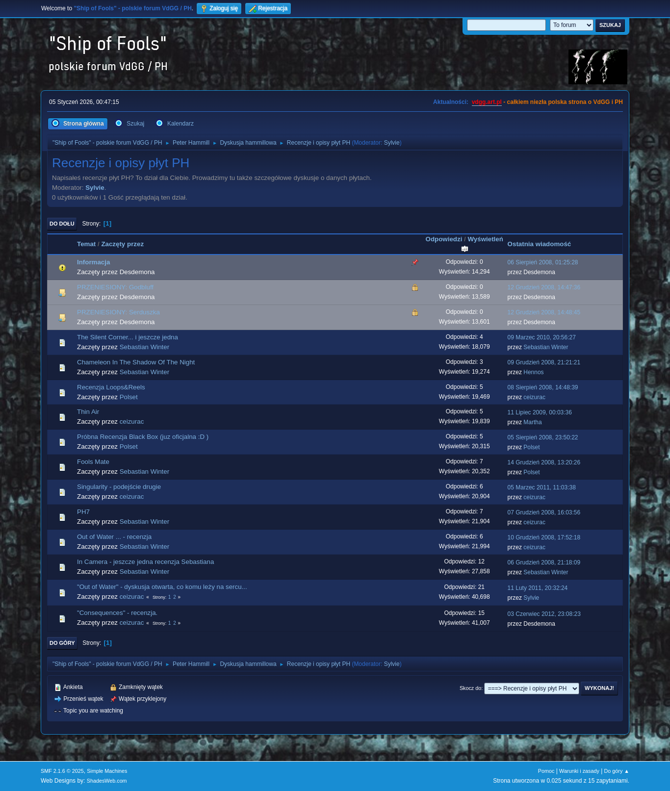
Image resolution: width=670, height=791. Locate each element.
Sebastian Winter (145, 347)
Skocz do (470, 688)
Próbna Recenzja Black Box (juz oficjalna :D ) (142, 436)
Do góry (62, 643)
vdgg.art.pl (487, 102)
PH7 (83, 511)
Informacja (93, 262)
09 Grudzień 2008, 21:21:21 (544, 362)
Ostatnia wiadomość (539, 244)
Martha (532, 422)
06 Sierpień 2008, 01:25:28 (543, 262)
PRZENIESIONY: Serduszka (118, 312)
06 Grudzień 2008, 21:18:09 (544, 562)
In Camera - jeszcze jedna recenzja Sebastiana (145, 561)
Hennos (533, 372)
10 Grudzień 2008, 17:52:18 (544, 537)
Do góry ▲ (616, 771)
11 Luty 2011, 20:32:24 (538, 588)
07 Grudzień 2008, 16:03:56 (544, 512)
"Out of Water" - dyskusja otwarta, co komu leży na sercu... (162, 586)
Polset (129, 397)
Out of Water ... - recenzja (114, 536)
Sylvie (392, 142)
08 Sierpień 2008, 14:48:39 (543, 387)
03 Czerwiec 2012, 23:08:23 (544, 614)
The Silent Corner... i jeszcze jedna (127, 337)
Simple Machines (107, 771)
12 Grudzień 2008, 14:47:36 (544, 287)
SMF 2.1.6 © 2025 (62, 771)
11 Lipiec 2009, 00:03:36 (540, 412)
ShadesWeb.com (107, 781)
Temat (86, 244)
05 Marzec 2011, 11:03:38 (542, 487)
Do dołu (62, 224)
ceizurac (534, 397)
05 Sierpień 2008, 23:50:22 (543, 437)
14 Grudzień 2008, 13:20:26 (544, 462)
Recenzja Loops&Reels (111, 387)
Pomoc (546, 771)
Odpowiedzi (444, 239)
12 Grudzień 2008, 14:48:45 (544, 312)
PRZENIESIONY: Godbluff (115, 287)
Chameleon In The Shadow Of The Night (136, 362)
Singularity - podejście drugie (119, 486)
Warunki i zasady (579, 771)
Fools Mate (93, 461)
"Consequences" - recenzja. (117, 612)
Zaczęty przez (122, 244)
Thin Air (88, 411)
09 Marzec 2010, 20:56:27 (542, 337)
